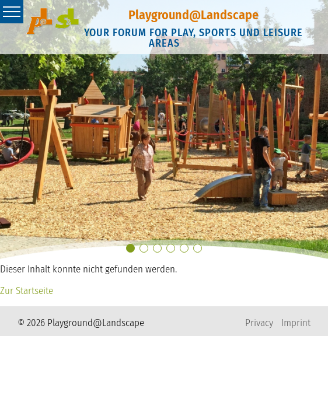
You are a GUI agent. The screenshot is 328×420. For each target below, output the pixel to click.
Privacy (259, 323)
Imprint (295, 323)
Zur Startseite (26, 291)
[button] (130, 248)
